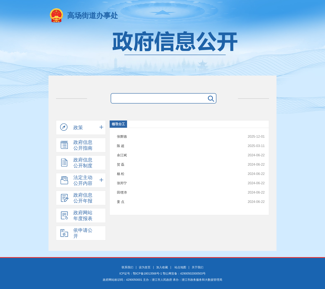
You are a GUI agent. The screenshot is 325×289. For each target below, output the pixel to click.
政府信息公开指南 (76, 145)
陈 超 (177, 145)
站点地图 (180, 267)
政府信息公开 (162, 51)
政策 (71, 127)
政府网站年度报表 (76, 215)
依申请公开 (76, 233)
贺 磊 (177, 164)
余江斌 (177, 155)
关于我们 (197, 267)
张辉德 (177, 136)
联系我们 (127, 267)
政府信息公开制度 (76, 162)
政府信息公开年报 (76, 198)
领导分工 (118, 124)
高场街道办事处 (92, 15)
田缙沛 (177, 192)
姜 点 (177, 201)
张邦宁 (177, 183)
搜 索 (210, 98)
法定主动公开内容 (76, 180)
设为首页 (144, 267)
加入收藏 (162, 267)
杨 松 (177, 173)
